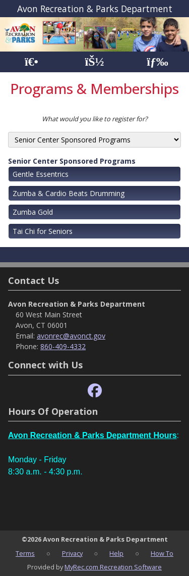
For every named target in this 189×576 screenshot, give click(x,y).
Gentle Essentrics (41, 174)
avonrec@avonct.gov (71, 336)
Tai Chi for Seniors (43, 231)
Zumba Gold (33, 212)
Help (116, 553)
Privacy (72, 553)
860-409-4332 (63, 346)
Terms (25, 553)
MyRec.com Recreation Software (113, 566)
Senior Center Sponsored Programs (72, 161)
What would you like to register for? (95, 118)
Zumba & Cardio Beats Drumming (68, 193)
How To (162, 553)
